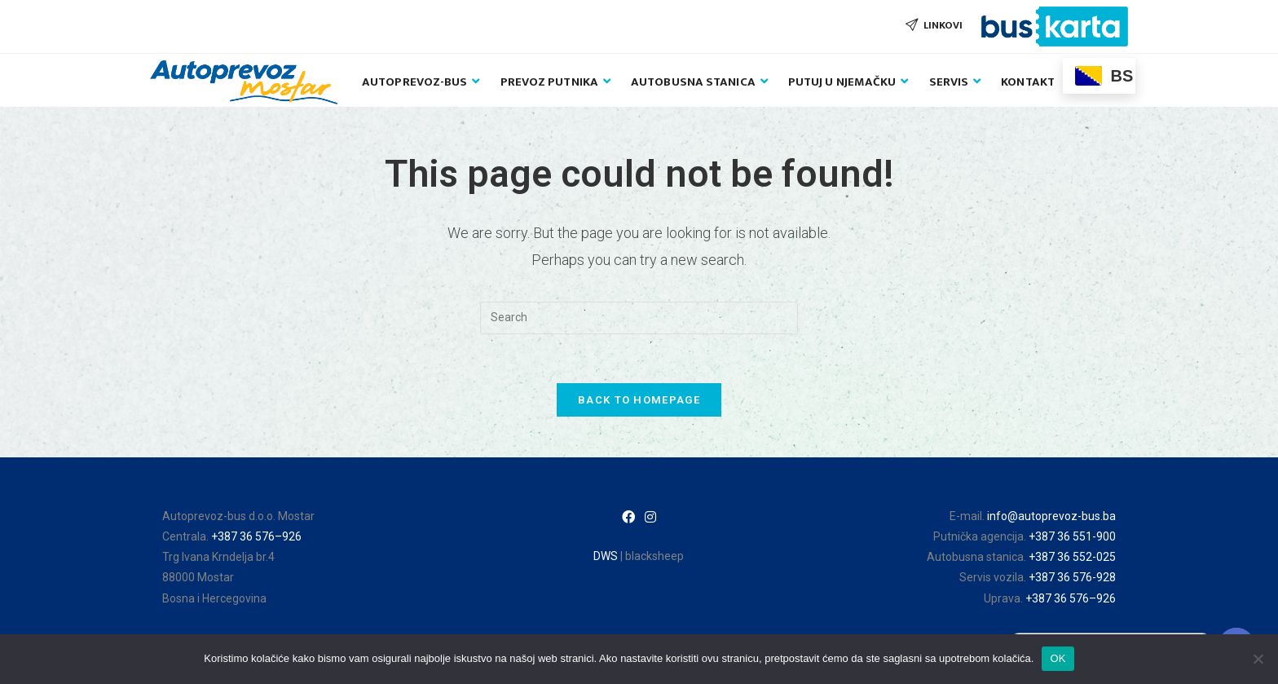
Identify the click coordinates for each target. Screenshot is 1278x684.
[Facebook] (628, 518)
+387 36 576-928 (1072, 577)
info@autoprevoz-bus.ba (1051, 516)
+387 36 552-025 (1072, 556)
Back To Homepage (639, 400)
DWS (605, 556)
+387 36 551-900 (1072, 536)
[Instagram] (650, 518)
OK (1057, 658)
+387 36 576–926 (256, 536)
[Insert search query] (639, 318)
